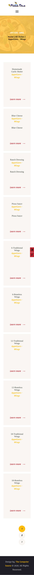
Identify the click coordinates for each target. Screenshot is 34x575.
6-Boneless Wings (17, 295)
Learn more (15, 99)
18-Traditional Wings (17, 435)
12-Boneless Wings (17, 388)
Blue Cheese (17, 115)
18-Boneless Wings (17, 481)
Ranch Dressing (17, 159)
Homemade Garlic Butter (17, 70)
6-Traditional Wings (17, 249)
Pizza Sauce (17, 204)
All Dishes (19, 36)
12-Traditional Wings (17, 342)
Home (10, 37)
